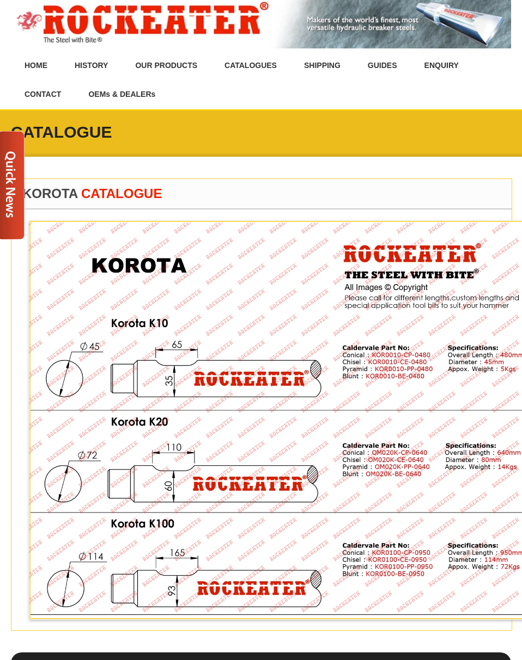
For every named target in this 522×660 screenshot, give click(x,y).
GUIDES (382, 65)
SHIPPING (322, 65)
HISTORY (91, 65)
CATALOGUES (250, 65)
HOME (36, 65)
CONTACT (43, 94)
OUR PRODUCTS (166, 65)
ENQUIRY (441, 65)
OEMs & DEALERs (121, 94)
